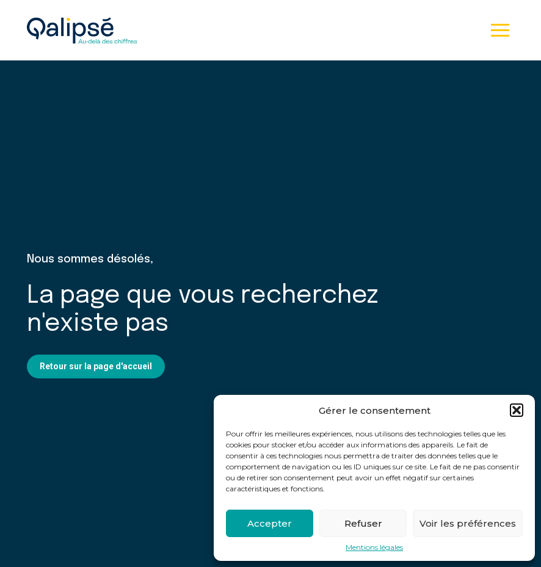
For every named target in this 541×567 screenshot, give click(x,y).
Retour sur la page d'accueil (96, 366)
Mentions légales (374, 547)
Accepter (269, 523)
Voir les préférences (467, 523)
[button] (516, 410)
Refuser (363, 523)
